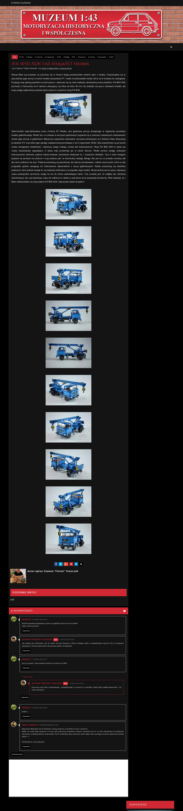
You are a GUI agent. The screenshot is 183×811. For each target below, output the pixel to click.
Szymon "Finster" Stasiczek (37, 644)
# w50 (112, 57)
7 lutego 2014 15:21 (77, 688)
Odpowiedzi (29, 681)
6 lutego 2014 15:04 (67, 644)
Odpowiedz (26, 635)
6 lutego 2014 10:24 (40, 624)
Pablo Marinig (30, 729)
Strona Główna (21, 3)
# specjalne (102, 57)
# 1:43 (22, 57)
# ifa (74, 57)
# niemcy (92, 57)
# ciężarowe (50, 57)
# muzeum (82, 57)
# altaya (30, 57)
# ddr (59, 57)
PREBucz (27, 624)
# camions (39, 57)
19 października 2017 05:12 (49, 729)
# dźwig (67, 57)
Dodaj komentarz (17, 759)
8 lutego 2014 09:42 (40, 712)
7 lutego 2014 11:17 (40, 664)
